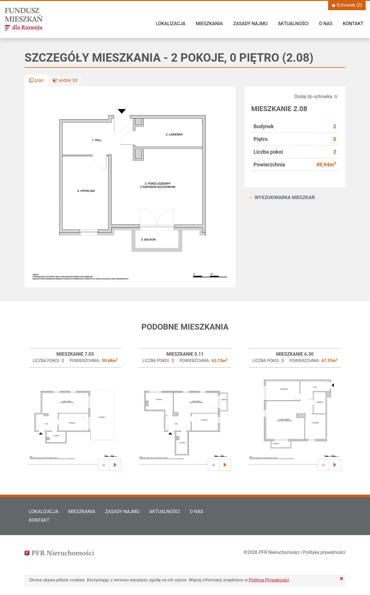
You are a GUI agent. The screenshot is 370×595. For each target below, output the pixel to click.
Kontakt (353, 23)
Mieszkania (209, 23)
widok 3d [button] (65, 80)
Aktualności (293, 23)
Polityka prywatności (324, 552)
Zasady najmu (250, 23)
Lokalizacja (170, 23)
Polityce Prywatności (269, 580)
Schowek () (347, 5)
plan (36, 80)
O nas (325, 23)
